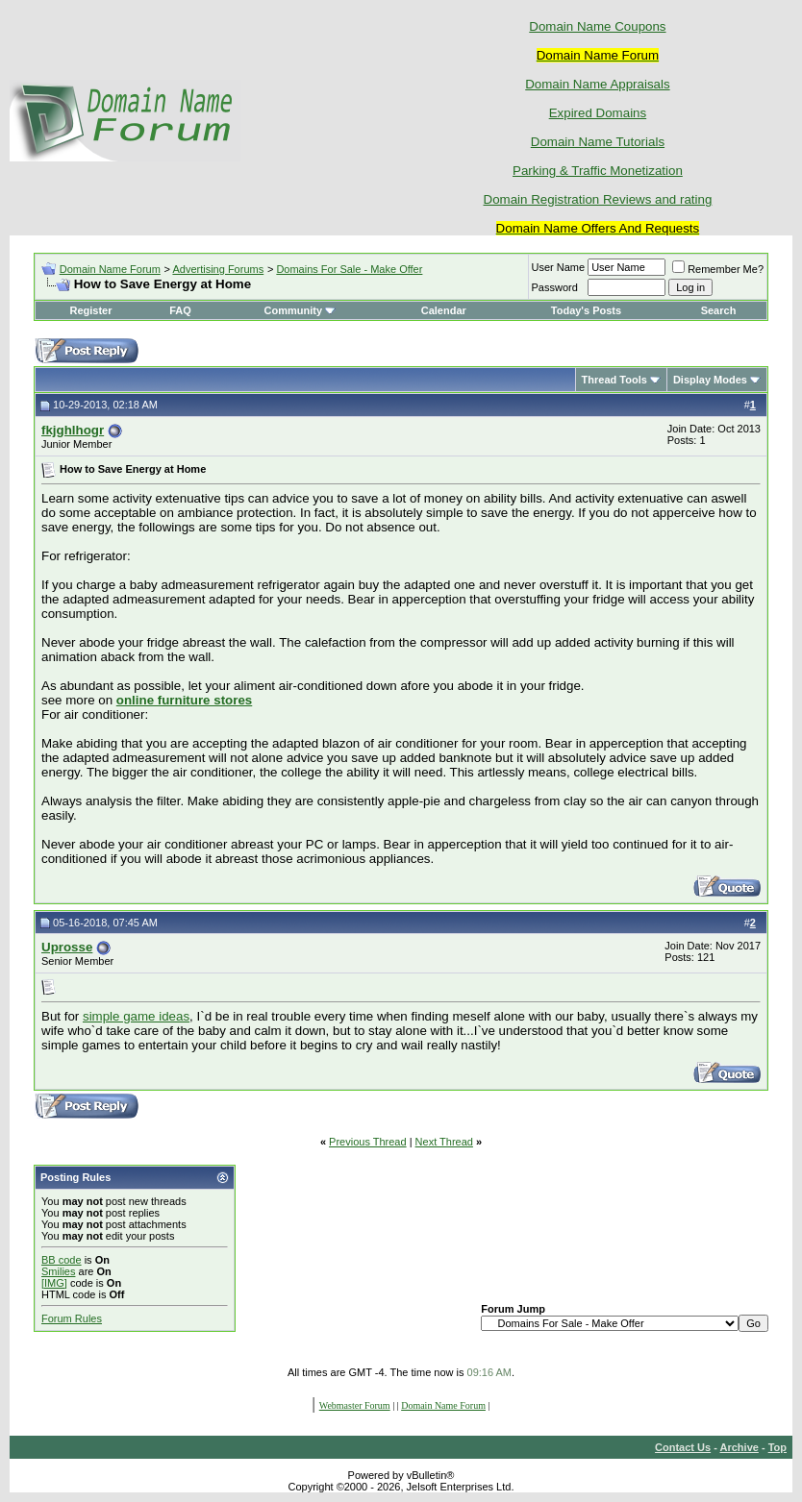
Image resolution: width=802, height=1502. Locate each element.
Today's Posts (586, 310)
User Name (559, 267)
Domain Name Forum (110, 269)
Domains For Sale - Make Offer (349, 269)
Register (90, 310)
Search (719, 310)
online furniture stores (184, 700)
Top (777, 1447)
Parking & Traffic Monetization (598, 170)
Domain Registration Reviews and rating (598, 199)
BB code (61, 1260)
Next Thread (444, 1141)
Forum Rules (71, 1318)
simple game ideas (136, 1016)
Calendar (443, 310)
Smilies (58, 1271)
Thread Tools (614, 379)
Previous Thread (368, 1141)
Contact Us (683, 1447)
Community (300, 310)
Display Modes (710, 379)
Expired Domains (597, 113)
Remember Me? (718, 269)
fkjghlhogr (72, 430)
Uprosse (66, 947)
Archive (739, 1447)
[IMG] (54, 1283)
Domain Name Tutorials (597, 142)
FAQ (180, 310)
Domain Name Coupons (597, 26)
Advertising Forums (217, 269)
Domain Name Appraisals (597, 84)
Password (555, 287)
